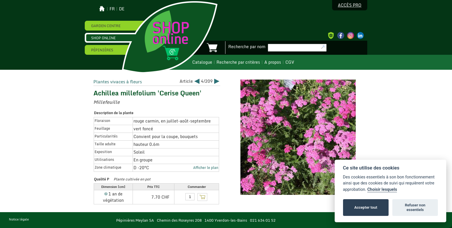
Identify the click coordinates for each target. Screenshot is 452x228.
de (122, 9)
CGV (289, 62)
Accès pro (349, 5)
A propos (272, 62)
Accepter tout (365, 207)
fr (112, 9)
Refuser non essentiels (415, 207)
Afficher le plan (205, 167)
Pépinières (102, 50)
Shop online (103, 38)
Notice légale (19, 219)
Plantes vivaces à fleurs (117, 81)
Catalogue (202, 62)
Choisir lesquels (382, 189)
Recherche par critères (238, 62)
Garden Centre (105, 26)
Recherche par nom (246, 47)
